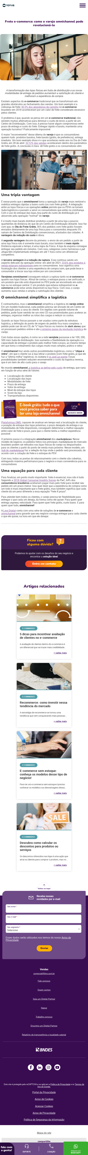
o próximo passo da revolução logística (61, 329)
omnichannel (8, 513)
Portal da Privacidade (44, 1092)
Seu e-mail (12, 917)
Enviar (44, 948)
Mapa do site (44, 1132)
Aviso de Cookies (44, 1099)
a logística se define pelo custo (45, 367)
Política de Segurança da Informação (44, 1119)
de (7, 450)
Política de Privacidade (60, 1084)
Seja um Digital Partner (44, 999)
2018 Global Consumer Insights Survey (35, 480)
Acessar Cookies (44, 1106)
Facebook (30, 1067)
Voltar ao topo (44, 888)
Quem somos (44, 989)
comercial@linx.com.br (44, 973)
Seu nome (12, 907)
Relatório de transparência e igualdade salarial (44, 1034)
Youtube (57, 1067)
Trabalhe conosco (44, 1016)
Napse (44, 1007)
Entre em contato (44, 564)
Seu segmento (13, 927)
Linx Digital (9, 510)
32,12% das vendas (36, 143)
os (50, 356)
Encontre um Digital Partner (44, 1025)
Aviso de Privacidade (44, 1113)
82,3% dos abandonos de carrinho (39, 107)
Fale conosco (44, 980)
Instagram (48, 1067)
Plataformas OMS (11, 422)
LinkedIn (39, 1067)
